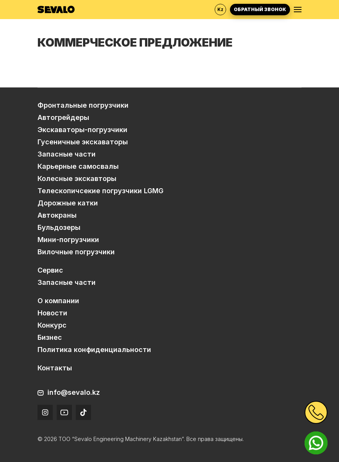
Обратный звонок (260, 9)
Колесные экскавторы (76, 178)
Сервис (50, 270)
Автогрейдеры (63, 117)
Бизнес (49, 337)
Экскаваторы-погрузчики (82, 130)
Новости (52, 313)
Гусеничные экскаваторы (82, 142)
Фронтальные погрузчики (83, 105)
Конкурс (52, 325)
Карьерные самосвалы (78, 166)
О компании (58, 301)
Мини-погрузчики (68, 240)
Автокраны (57, 215)
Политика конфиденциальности (94, 350)
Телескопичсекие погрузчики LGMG (100, 191)
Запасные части (66, 154)
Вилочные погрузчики (76, 252)
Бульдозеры (58, 227)
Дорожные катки (67, 203)
